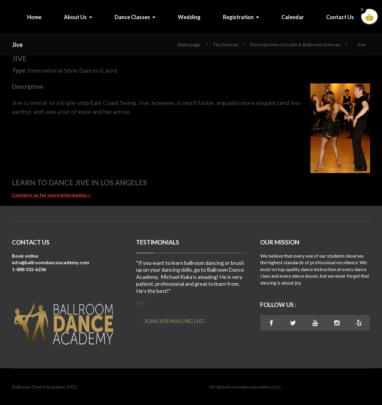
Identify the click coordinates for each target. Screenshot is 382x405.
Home (34, 17)
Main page (189, 44)
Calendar (292, 17)
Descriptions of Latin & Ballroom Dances (295, 44)
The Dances (225, 44)
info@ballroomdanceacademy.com (245, 386)
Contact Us (340, 17)
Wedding (189, 17)
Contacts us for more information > (51, 195)
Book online (25, 256)
